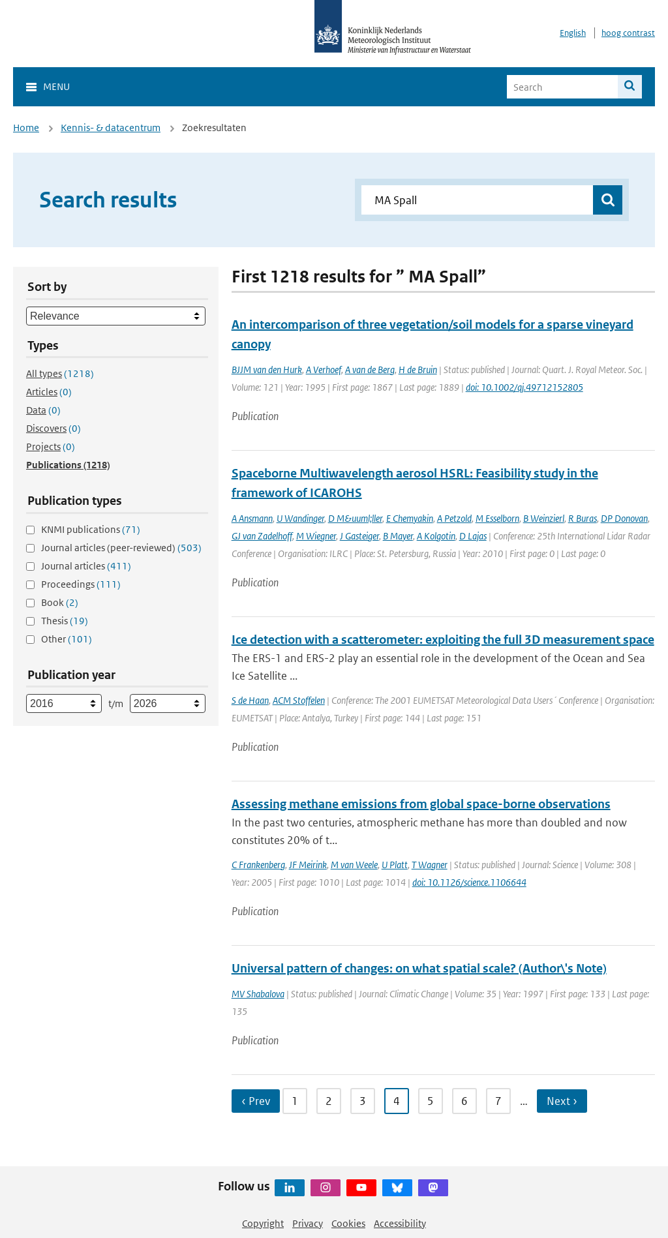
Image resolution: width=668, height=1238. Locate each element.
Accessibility (400, 1223)
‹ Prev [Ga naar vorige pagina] (255, 1101)
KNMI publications (90, 529)
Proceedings (81, 584)
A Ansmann (252, 518)
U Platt (395, 864)
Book (59, 602)
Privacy (307, 1223)
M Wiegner (316, 536)
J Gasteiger (359, 536)
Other (66, 639)
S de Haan (250, 700)
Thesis (64, 620)
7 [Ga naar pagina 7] (498, 1101)
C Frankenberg (258, 864)
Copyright (263, 1223)
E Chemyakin (409, 518)
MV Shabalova (258, 994)
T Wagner (430, 864)
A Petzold (454, 518)
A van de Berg (370, 369)
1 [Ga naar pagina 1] (295, 1101)
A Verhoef (323, 369)
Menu (56, 86)
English (573, 32)
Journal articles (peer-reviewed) (121, 547)
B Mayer (398, 536)
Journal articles (86, 566)
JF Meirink (308, 864)
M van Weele (354, 864)
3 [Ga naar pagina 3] (362, 1101)
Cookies (348, 1223)
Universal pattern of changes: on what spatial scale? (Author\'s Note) (419, 968)
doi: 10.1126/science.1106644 (469, 882)
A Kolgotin (436, 536)
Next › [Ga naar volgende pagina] (562, 1101)
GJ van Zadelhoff (262, 536)
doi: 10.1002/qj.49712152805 (524, 387)
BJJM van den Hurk (267, 369)
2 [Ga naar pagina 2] (329, 1101)
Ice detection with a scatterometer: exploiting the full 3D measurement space (443, 639)
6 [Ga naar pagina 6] (464, 1101)
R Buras (582, 518)
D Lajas (473, 536)
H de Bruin (418, 369)
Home (26, 127)
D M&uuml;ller (355, 518)
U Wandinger (300, 518)
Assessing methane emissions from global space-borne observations (421, 803)
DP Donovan (624, 518)
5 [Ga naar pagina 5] (430, 1101)
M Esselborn (497, 518)
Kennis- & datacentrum (110, 127)
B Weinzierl (543, 518)
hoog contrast (628, 32)
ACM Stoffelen (299, 700)
